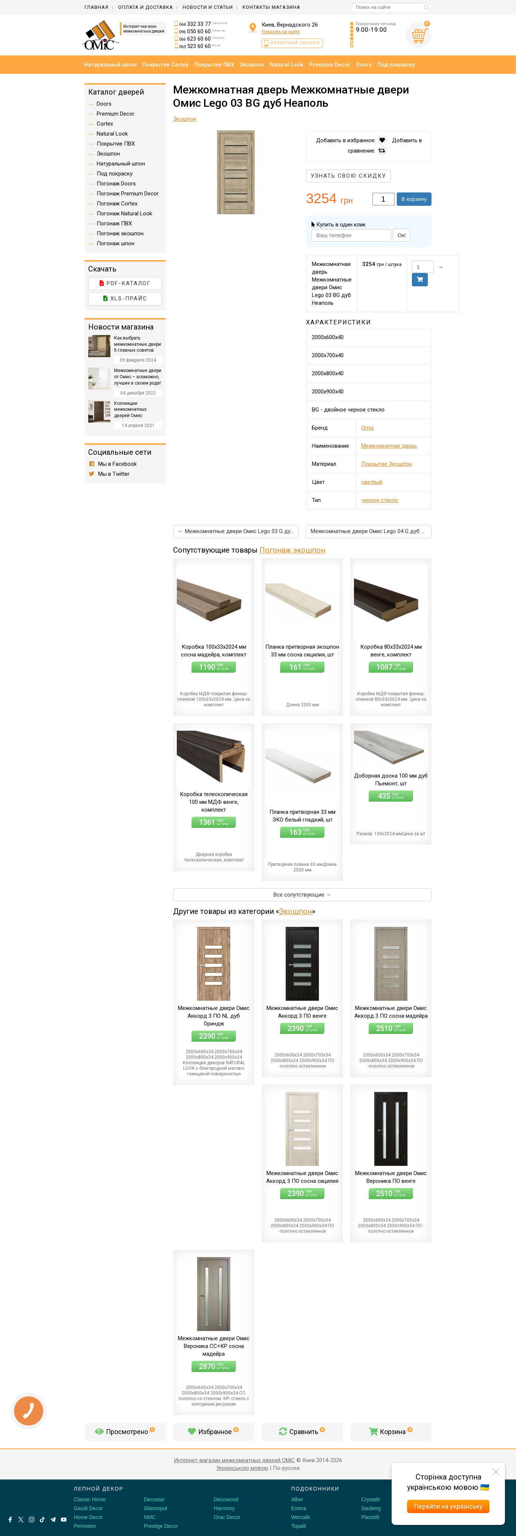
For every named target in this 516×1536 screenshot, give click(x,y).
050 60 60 (202, 31)
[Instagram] (31, 1519)
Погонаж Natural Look (124, 213)
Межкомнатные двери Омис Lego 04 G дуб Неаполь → (371, 531)
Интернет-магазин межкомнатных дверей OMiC (234, 1460)
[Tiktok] (42, 1519)
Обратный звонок (295, 43)
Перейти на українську (448, 1506)
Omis (367, 427)
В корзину (414, 199)
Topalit (298, 1526)
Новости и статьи (208, 7)
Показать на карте (281, 32)
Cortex (105, 123)
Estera (298, 1508)
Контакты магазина (271, 7)
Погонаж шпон (115, 243)
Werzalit (300, 1517)
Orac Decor (227, 1517)
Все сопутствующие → (302, 894)
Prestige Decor (161, 1526)
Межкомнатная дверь (389, 446)
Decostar (154, 1499)
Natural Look (112, 133)
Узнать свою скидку (348, 176)
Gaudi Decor (88, 1508)
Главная (97, 7)
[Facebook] (10, 1519)
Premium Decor (115, 113)
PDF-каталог (125, 283)
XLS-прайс (125, 298)
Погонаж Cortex (117, 203)
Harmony (224, 1508)
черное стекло (379, 500)
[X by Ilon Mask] (21, 1519)
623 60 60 (202, 38)
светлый (371, 482)
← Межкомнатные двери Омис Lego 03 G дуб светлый (238, 531)
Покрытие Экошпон (386, 464)
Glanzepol (155, 1508)
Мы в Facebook (112, 464)
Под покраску (115, 173)
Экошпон (295, 911)
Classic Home (90, 1499)
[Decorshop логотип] (29, 1497)
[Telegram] (53, 1519)
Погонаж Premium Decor (128, 193)
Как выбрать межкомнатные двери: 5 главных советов (138, 344)
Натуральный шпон (121, 163)
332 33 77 (203, 24)
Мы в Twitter (109, 474)
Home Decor (88, 1517)
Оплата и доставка (145, 7)
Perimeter (85, 1526)
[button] (292, 137)
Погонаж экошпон (292, 550)
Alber (297, 1499)
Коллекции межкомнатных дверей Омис (130, 410)
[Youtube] (63, 1519)
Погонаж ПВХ (114, 223)
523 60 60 (199, 46)
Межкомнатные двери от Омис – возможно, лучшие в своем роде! (137, 377)
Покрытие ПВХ (116, 143)
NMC (150, 1517)
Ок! (402, 235)
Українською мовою (242, 1468)
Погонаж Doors (116, 183)
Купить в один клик (339, 224)
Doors (104, 103)
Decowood (226, 1499)
